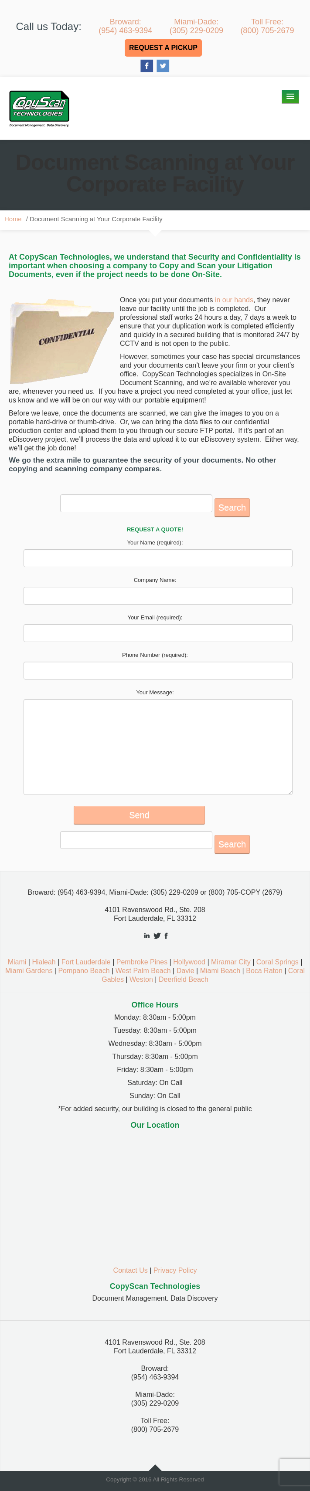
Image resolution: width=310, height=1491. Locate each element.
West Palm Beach (143, 970)
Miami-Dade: (196, 26)
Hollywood (189, 962)
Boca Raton (264, 970)
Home (13, 219)
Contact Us (130, 1270)
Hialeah (43, 962)
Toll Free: (267, 26)
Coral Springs (277, 962)
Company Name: (155, 580)
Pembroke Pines (141, 962)
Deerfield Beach (183, 979)
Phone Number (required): (155, 655)
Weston (141, 979)
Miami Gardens (28, 970)
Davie (185, 970)
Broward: (125, 26)
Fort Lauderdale (86, 962)
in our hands (233, 300)
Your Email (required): (155, 617)
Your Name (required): (155, 542)
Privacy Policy (175, 1270)
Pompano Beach (83, 970)
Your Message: (155, 692)
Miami (17, 962)
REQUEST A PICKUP (163, 47)
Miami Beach (220, 970)
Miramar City (231, 962)
